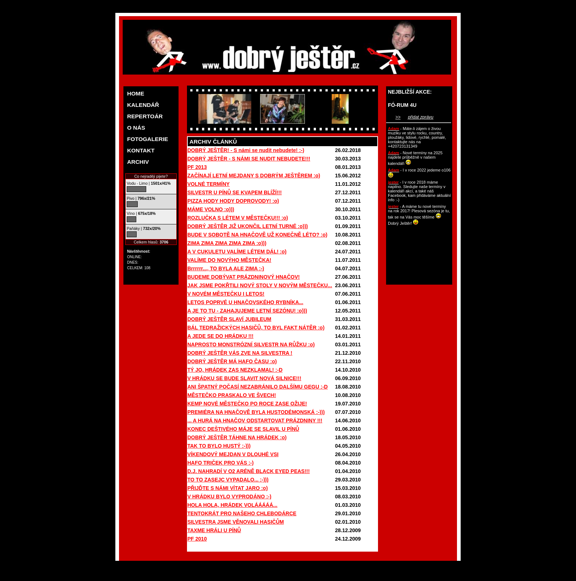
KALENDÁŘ (143, 105)
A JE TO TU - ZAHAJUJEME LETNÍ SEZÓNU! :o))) (247, 311)
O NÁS (136, 127)
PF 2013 (197, 167)
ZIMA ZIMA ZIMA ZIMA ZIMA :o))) (226, 243)
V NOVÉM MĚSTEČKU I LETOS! (225, 294)
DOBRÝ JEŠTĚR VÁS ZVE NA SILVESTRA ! (239, 353)
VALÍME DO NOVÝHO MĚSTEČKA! (229, 260)
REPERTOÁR (145, 116)
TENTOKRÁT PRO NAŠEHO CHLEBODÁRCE (241, 513)
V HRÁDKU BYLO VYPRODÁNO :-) (229, 496)
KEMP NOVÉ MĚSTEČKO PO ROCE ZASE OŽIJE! (247, 404)
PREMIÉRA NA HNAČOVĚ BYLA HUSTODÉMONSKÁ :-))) (256, 412)
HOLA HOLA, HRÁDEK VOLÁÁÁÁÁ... (232, 505)
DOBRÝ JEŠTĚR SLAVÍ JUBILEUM (229, 319)
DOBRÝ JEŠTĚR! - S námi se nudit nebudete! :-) (245, 150)
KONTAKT (141, 150)
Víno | (141, 213)
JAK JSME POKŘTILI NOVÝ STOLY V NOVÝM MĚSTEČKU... (259, 285)
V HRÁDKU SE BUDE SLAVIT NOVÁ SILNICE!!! (244, 378)
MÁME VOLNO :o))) (210, 209)
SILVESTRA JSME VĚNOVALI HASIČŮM (235, 522)
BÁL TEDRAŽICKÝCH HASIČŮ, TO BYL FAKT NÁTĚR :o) (255, 328)
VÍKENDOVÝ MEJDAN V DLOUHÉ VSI (232, 454)
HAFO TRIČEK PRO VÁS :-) (220, 463)
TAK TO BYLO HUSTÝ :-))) (219, 446)
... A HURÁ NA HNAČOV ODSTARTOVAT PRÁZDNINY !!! (254, 420)
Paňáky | (144, 228)
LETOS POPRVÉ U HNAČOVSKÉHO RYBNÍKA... (245, 302)
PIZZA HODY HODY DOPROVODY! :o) (233, 201)
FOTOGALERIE (147, 139)
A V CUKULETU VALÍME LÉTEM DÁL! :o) (237, 252)
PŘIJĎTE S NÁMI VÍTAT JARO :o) (227, 488)
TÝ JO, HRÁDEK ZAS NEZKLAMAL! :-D (234, 370)
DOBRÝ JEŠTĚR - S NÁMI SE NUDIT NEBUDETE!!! (248, 159)
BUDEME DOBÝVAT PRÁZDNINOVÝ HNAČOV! (243, 277)
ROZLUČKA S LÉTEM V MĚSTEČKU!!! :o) (237, 218)
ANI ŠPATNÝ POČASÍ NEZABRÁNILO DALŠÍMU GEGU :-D (257, 387)
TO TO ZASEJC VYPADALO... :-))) (228, 480)
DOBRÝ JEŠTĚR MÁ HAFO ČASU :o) (232, 361)
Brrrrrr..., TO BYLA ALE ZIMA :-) (225, 268)
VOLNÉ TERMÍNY (208, 184)
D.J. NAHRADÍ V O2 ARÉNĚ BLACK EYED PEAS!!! (248, 471)
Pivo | (141, 198)
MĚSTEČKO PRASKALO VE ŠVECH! (231, 395)
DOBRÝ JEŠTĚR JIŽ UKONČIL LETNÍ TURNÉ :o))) (247, 226)
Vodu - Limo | (148, 183)
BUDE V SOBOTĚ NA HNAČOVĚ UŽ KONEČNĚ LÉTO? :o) (257, 235)
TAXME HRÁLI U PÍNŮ (214, 530)
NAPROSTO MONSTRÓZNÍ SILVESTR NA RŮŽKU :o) (251, 344)
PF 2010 (197, 539)
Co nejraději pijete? (151, 176)
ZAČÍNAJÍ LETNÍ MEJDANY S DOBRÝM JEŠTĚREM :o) (253, 175)
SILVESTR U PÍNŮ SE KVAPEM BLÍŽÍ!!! (234, 192)
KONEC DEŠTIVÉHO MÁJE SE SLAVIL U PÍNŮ (243, 429)
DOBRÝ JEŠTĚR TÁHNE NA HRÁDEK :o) (237, 437)
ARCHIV (138, 162)
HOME (135, 93)
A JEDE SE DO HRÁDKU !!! (220, 336)
